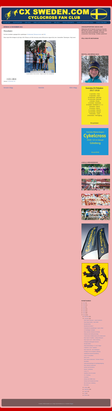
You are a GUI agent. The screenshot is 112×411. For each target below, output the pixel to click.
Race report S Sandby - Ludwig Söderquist (93, 337)
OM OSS (28, 22)
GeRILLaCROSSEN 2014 (85, 22)
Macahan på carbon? (88, 326)
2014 (84, 308)
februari (86, 395)
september (86, 389)
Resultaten (86, 361)
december (86, 316)
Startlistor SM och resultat (90, 373)
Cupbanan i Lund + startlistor (90, 347)
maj (85, 393)
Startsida (41, 88)
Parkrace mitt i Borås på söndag (91, 333)
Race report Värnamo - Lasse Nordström (93, 320)
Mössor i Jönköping (88, 369)
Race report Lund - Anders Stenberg (92, 339)
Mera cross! (86, 357)
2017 (84, 303)
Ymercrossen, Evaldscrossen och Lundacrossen (94, 335)
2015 (84, 307)
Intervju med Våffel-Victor (89, 379)
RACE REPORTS (68, 22)
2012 (84, 312)
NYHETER (6, 22)
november (86, 318)
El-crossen (86, 384)
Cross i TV (86, 371)
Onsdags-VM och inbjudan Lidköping (92, 351)
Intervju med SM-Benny (89, 367)
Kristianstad (30, 34)
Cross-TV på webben (88, 355)
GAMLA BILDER (101, 22)
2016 (84, 305)
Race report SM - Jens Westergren (91, 349)
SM (44, 34)
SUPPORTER (17, 22)
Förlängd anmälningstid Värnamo (91, 341)
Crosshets (86, 377)
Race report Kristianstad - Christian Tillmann (94, 359)
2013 (84, 310)
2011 (84, 314)
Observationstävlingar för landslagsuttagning (94, 363)
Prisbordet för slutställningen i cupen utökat (93, 328)
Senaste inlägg (8, 88)
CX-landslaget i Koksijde (89, 330)
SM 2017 (57, 22)
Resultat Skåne (87, 343)
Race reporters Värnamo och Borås (92, 331)
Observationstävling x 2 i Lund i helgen (92, 345)
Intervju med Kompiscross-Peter (91, 380)
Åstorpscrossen (37, 34)
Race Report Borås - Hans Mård (91, 322)
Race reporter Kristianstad (90, 365)
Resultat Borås (87, 324)
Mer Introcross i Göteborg (89, 383)
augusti (86, 391)
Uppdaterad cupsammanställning (91, 353)
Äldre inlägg (73, 88)
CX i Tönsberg (87, 375)
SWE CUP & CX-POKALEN (42, 22)
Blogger (71, 403)
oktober (86, 387)
